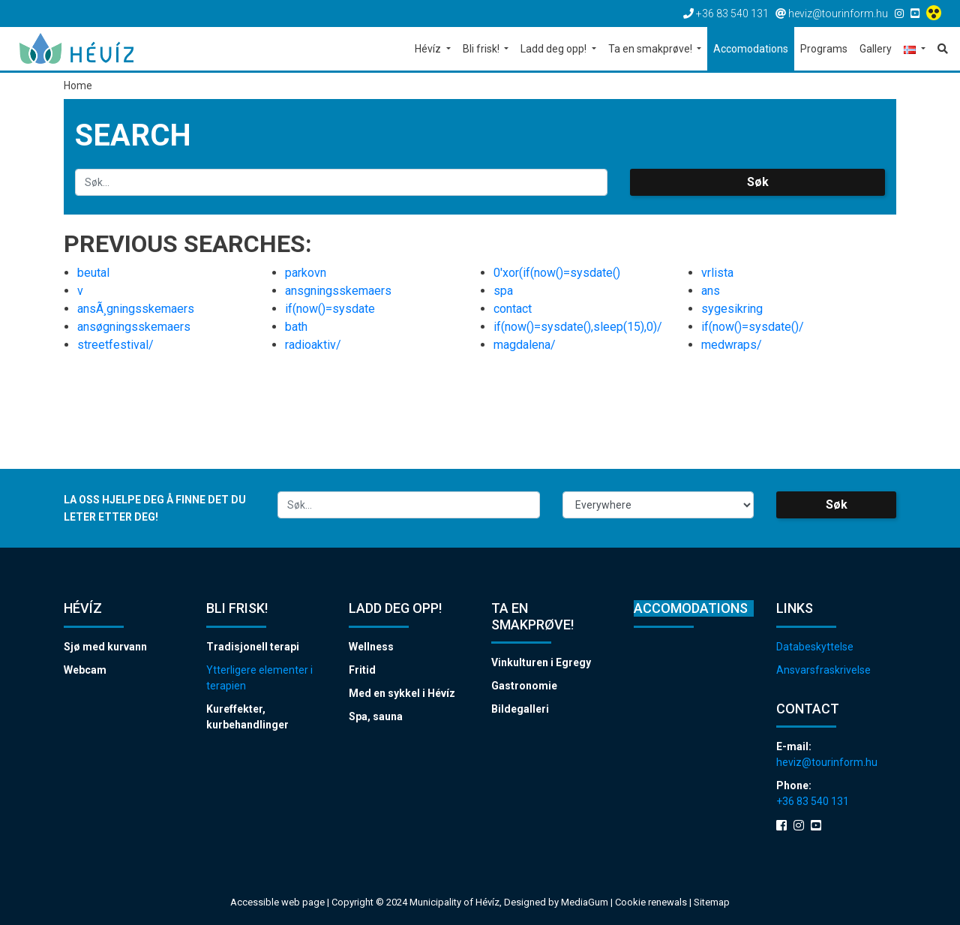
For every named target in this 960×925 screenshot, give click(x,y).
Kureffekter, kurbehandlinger (247, 717)
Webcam (85, 670)
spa (503, 291)
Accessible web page (277, 902)
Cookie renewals (652, 902)
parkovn (305, 273)
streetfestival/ (115, 345)
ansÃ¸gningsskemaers (135, 309)
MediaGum (584, 902)
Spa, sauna (376, 716)
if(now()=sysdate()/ (752, 327)
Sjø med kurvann (105, 647)
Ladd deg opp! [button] (554, 49)
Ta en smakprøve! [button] (651, 49)
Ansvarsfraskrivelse (823, 670)
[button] (915, 50)
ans (710, 291)
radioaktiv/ (313, 345)
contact (513, 309)
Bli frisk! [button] (482, 49)
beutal (93, 273)
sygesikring (732, 309)
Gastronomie (524, 686)
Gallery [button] (876, 49)
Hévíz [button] (429, 49)
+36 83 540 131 (812, 801)
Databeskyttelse (815, 647)
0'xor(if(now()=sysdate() (557, 273)
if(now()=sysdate (330, 309)
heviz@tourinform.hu (827, 762)
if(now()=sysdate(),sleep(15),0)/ (578, 327)
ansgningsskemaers (338, 291)
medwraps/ (731, 345)
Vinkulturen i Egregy (541, 662)
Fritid (362, 670)
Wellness (371, 647)
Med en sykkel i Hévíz (402, 693)
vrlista (717, 273)
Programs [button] (824, 49)
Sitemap (712, 902)
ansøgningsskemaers (133, 327)
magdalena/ (525, 345)
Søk (758, 182)
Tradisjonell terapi (252, 647)
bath (296, 327)
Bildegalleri (520, 709)
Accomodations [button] (750, 49)
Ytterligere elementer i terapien (259, 678)
